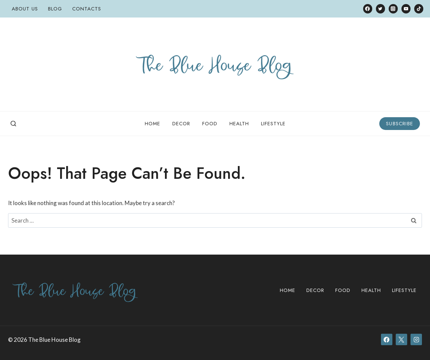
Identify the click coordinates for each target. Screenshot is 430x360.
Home (152, 123)
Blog (55, 8)
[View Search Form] (13, 124)
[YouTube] (406, 8)
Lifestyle (273, 123)
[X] (401, 339)
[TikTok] (418, 8)
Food (209, 123)
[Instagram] (393, 8)
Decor (181, 123)
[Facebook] (367, 8)
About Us (25, 8)
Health (239, 123)
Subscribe (399, 123)
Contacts (86, 8)
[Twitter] (380, 8)
